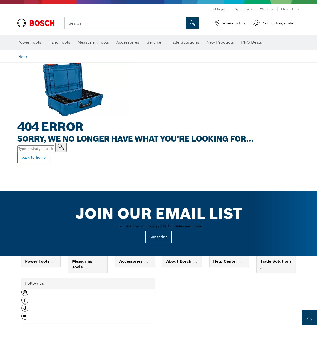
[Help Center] (240, 262)
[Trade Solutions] (262, 268)
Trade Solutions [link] (275, 261)
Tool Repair (218, 9)
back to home (34, 157)
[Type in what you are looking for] (61, 147)
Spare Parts (243, 9)
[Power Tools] (52, 262)
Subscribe (158, 237)
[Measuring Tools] (86, 268)
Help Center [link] (225, 261)
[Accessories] (146, 262)
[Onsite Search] (192, 23)
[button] (24, 294)
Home (23, 56)
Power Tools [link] (38, 261)
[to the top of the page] (309, 317)
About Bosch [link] (179, 261)
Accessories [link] (131, 261)
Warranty (266, 9)
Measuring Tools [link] (82, 264)
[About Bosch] (195, 262)
